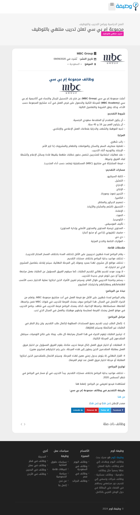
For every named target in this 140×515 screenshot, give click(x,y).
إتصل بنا (62, 485)
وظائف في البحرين (36, 470)
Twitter (103, 410)
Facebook (117, 410)
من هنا (121, 397)
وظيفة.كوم (115, 508)
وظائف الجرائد (79, 481)
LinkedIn (76, 410)
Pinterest (90, 410)
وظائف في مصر (81, 475)
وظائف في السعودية (81, 468)
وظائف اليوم (80, 462)
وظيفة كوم (117, 457)
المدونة (42, 457)
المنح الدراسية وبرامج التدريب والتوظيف (101, 24)
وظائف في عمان (37, 466)
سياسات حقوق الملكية (59, 463)
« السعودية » (74, 64)
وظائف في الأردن (36, 474)
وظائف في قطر (37, 461)
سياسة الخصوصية (61, 475)
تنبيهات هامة (59, 469)
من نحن (63, 481)
